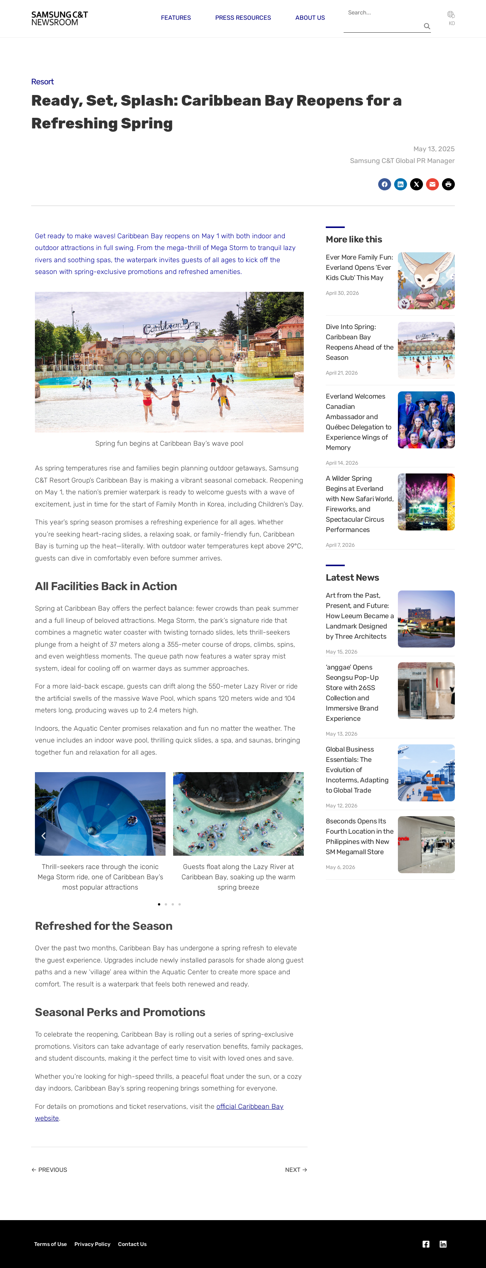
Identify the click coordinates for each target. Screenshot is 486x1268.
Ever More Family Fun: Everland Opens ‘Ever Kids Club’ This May (359, 267)
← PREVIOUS (49, 1169)
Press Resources (243, 17)
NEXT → (296, 1169)
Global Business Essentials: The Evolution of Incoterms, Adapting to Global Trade (357, 770)
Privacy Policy (92, 1244)
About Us (310, 17)
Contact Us (132, 1244)
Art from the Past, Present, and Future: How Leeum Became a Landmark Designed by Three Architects (360, 616)
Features (176, 17)
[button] (43, 835)
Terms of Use (50, 1244)
